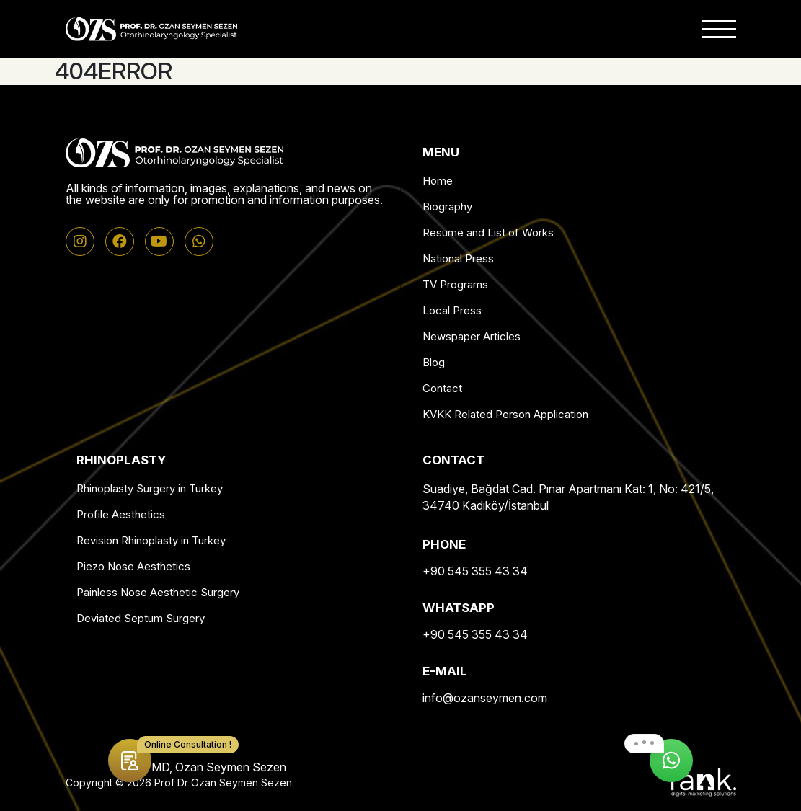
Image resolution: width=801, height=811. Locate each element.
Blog (433, 362)
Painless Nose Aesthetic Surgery (157, 592)
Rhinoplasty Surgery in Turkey (149, 488)
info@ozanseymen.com (484, 698)
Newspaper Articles (471, 336)
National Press (458, 258)
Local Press (452, 310)
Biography (447, 206)
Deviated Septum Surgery (140, 618)
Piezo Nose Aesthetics (133, 566)
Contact (442, 388)
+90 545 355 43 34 (475, 571)
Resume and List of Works (488, 232)
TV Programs (455, 284)
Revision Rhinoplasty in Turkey (151, 540)
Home (437, 180)
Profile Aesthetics (120, 514)
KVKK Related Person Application (505, 414)
